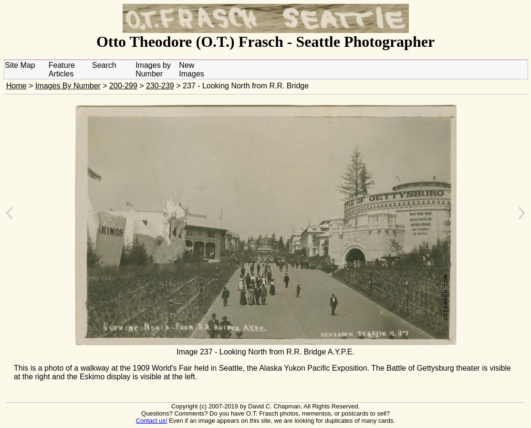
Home (16, 86)
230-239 (160, 86)
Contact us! (151, 420)
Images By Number (68, 86)
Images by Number (153, 69)
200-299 (123, 86)
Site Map (20, 65)
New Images (191, 69)
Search (104, 65)
